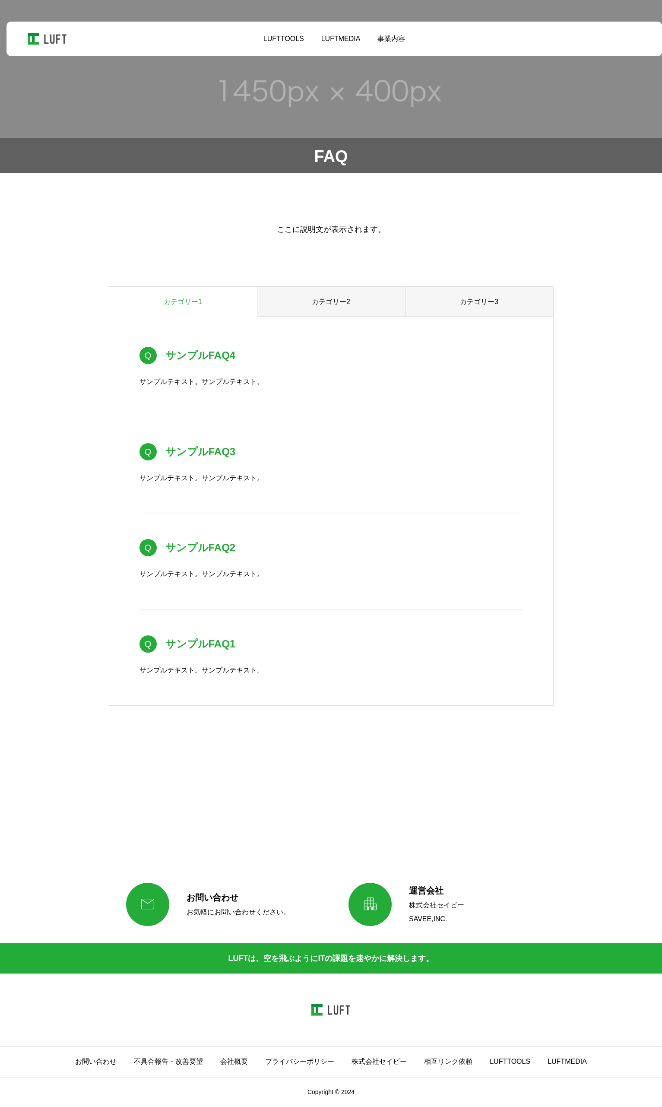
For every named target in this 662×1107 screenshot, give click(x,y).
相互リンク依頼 (448, 1061)
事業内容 (388, 38)
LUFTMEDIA (337, 38)
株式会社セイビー (379, 1061)
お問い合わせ (96, 1061)
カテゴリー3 (479, 301)
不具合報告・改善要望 (168, 1061)
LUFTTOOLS (280, 38)
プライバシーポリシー (299, 1061)
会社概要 (234, 1061)
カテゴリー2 (331, 301)
